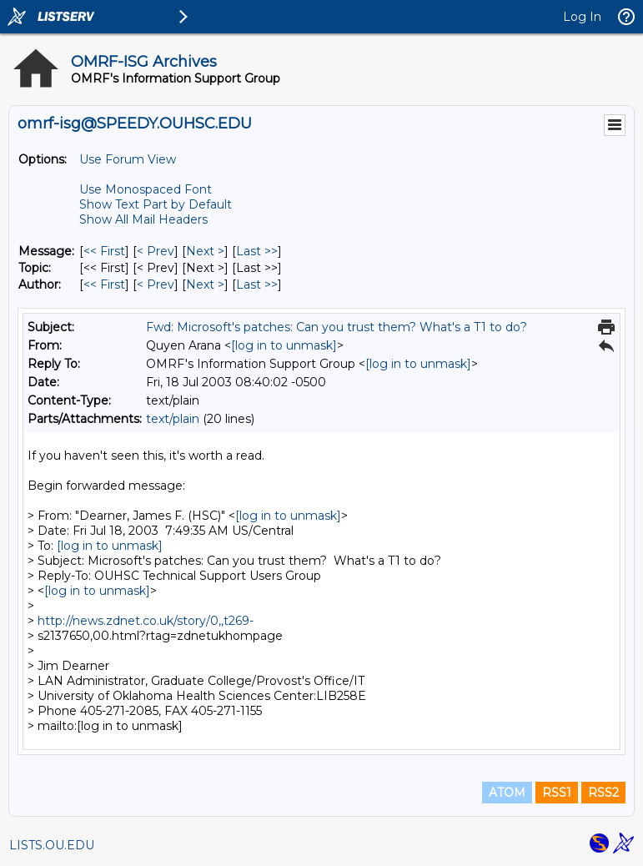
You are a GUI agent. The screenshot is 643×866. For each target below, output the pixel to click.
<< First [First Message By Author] (104, 284)
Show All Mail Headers (143, 219)
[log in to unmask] (284, 345)
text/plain (172, 418)
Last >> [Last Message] (257, 251)
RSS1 (556, 792)
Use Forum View (127, 159)
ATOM (507, 792)
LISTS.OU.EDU (51, 845)
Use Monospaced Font (145, 189)
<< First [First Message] (104, 251)
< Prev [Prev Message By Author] (155, 284)
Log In (582, 16)
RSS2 (603, 792)
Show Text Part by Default (155, 204)
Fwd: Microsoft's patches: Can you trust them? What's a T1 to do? (336, 327)
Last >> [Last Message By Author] (257, 284)
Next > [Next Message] (205, 251)
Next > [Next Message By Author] (205, 284)
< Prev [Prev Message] (155, 251)
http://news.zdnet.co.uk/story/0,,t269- (146, 620)
